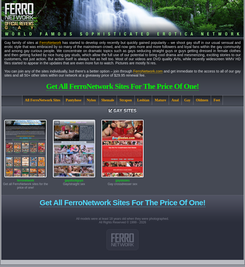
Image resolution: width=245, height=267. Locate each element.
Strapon (125, 100)
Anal (175, 100)
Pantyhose (73, 100)
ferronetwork (25, 179)
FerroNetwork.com (148, 71)
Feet (217, 100)
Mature (160, 100)
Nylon (91, 100)
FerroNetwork (50, 43)
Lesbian (143, 100)
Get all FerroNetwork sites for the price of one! (122, 86)
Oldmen (202, 100)
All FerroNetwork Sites (42, 100)
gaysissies (122, 179)
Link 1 (122, 240)
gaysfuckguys (74, 179)
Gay (187, 100)
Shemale (107, 100)
